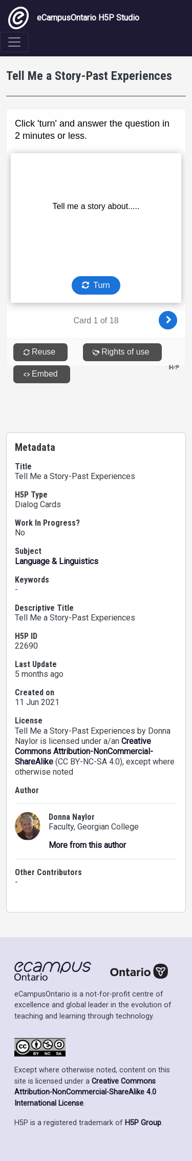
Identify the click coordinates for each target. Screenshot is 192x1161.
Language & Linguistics (56, 561)
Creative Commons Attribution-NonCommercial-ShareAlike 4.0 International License (85, 1092)
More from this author (87, 845)
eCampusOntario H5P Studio (73, 18)
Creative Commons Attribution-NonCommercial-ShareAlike (84, 751)
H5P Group (143, 1122)
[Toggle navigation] (14, 42)
